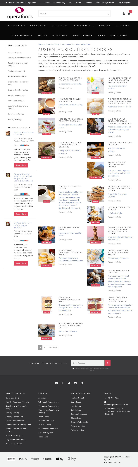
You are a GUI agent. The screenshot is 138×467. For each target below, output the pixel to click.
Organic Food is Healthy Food (18, 83)
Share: (22, 145)
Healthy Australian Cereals (19, 58)
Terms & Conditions (95, 368)
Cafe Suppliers (59, 26)
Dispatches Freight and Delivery (48, 411)
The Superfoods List (16, 71)
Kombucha (104, 26)
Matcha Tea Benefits (16, 95)
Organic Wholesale (83, 26)
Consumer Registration (48, 406)
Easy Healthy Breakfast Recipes (18, 64)
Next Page (53, 347)
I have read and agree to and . (91, 369)
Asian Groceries (82, 35)
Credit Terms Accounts (48, 429)
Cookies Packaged (21, 35)
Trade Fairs (43, 437)
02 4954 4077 (111, 398)
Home (78, 3)
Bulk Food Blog (59, 3)
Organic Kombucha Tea (18, 90)
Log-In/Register (124, 3)
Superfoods (38, 26)
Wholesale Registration (105, 3)
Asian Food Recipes (16, 101)
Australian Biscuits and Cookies (18, 107)
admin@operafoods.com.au (116, 403)
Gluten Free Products (17, 76)
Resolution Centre (46, 421)
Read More (21, 165)
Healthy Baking (14, 119)
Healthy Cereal (16, 26)
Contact (88, 3)
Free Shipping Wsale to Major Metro (21, 3)
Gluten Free (59, 35)
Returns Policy (44, 425)
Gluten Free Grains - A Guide (24, 133)
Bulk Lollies (123, 26)
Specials (42, 35)
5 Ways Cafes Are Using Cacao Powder (23, 225)
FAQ (70, 3)
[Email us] (56, 383)
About (47, 3)
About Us (42, 398)
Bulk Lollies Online (16, 114)
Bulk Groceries (118, 35)
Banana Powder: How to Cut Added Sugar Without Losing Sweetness (23, 177)
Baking (101, 35)
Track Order (43, 417)
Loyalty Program (45, 433)
